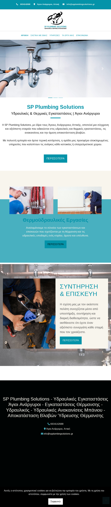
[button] (8, 68)
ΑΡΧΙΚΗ (24, 35)
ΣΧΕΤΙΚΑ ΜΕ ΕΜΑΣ (38, 35)
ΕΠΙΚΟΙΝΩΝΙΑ (82, 35)
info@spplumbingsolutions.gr (80, 4)
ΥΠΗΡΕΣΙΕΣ (54, 35)
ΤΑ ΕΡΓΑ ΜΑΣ (68, 35)
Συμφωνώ (55, 501)
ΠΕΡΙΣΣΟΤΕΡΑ (55, 244)
